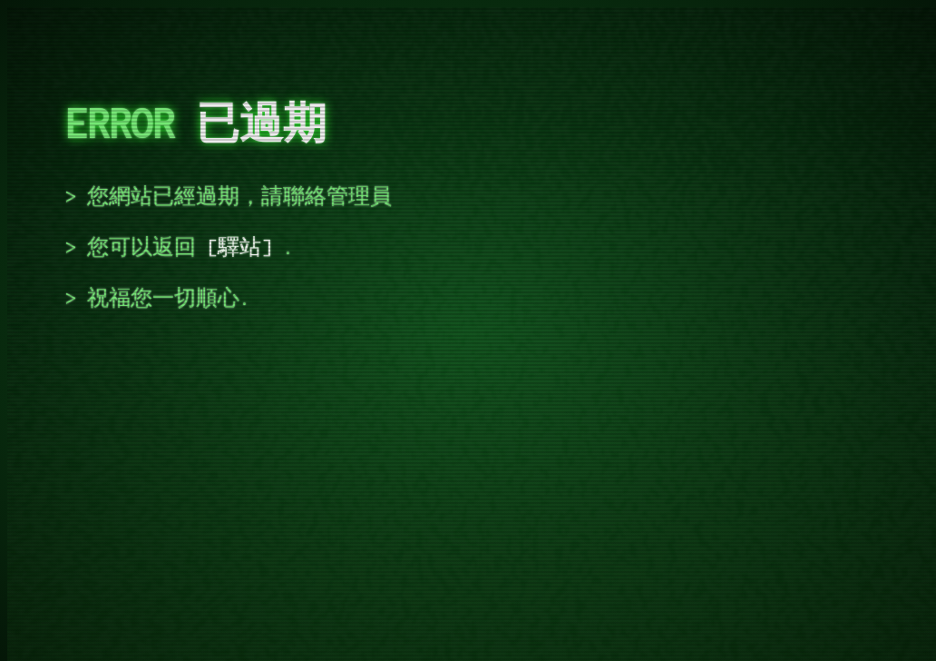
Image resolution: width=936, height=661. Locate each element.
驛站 (239, 247)
